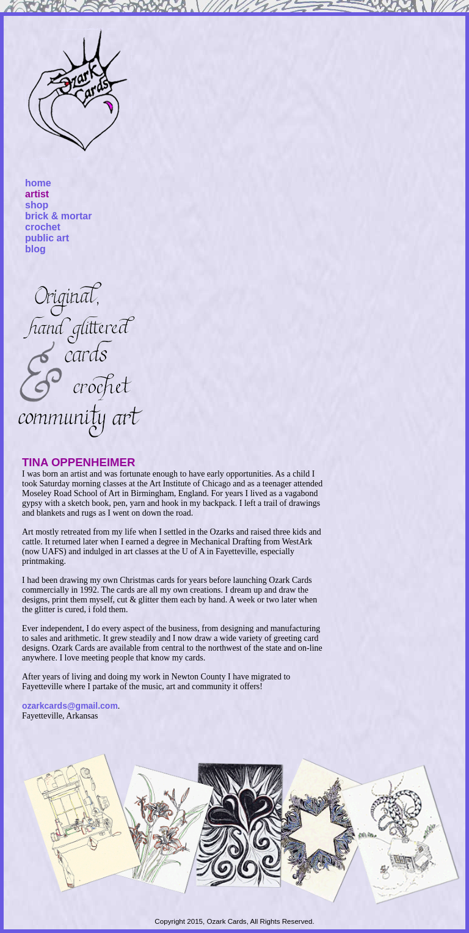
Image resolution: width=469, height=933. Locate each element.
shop (36, 205)
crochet (42, 227)
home (38, 183)
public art (47, 238)
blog (35, 249)
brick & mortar (58, 216)
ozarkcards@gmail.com (70, 706)
